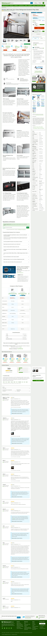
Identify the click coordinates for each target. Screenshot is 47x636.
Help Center (42, 623)
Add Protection (42, 24)
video (14, 518)
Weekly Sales (26, 625)
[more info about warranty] (36, 25)
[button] (4, 40)
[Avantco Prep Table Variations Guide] (38, 104)
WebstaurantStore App (20, 625)
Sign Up (19, 617)
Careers (33, 625)
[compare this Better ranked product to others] (43, 61)
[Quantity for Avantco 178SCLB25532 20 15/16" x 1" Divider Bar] (12, 50)
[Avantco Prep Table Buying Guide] (34, 110)
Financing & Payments (35, 626)
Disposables (30, 5)
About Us (33, 623)
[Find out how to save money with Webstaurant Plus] (2, 46)
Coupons (25, 626)
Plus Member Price (35, 17)
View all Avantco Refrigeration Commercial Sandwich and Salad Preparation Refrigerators (38, 72)
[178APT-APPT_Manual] (38, 98)
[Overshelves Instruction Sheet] (42, 98)
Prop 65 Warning (20, 348)
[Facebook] (7, 628)
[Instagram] (2, 628)
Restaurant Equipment (6, 5)
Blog (25, 623)
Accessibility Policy (17, 632)
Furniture (34, 5)
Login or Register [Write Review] (38, 380)
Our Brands (33, 624)
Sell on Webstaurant (35, 628)
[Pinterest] (11, 628)
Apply (43, 31)
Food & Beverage (21, 5)
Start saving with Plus (28, 617)
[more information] (43, 48)
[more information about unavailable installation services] (35, 44)
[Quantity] (33, 28)
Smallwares (16, 5)
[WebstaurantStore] (9, 622)
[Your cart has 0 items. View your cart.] (44, 3)
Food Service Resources (27, 627)
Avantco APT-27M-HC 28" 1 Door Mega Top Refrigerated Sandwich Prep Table (22, 294)
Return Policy (34, 629)
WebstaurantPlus (19, 623)
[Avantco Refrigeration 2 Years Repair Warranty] (34, 104)
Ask (27, 227)
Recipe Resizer (19, 627)
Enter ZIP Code (35, 45)
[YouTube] (4, 628)
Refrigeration (11, 5)
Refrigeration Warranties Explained (39, 128)
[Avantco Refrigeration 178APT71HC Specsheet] (34, 98)
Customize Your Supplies (20, 626)
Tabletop (26, 5)
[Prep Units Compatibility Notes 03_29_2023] (42, 104)
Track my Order (42, 625)
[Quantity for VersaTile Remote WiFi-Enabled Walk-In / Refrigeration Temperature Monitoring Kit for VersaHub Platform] (2, 50)
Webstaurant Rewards (19, 624)
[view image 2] (37, 370)
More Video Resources (20, 272)
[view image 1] (34, 370)
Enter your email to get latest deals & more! (9, 616)
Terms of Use (19, 229)
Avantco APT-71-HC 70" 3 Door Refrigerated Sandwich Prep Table (12, 293)
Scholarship (33, 627)
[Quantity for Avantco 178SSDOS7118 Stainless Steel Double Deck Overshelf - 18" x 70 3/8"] (21, 50)
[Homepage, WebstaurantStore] (8, 3)
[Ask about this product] (16, 227)
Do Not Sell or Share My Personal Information (26, 632)
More (44, 5)
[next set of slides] (30, 48)
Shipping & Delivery (42, 628)
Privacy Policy (24, 229)
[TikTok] (9, 628)
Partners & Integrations (20, 628)
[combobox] (22, 3)
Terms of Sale (3, 632)
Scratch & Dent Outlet (27, 624)
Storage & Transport (39, 5)
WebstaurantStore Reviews (27, 628)
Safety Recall (26, 629)
